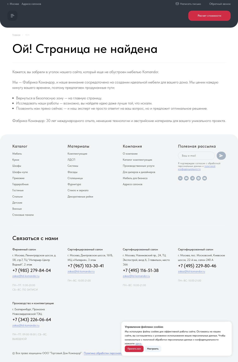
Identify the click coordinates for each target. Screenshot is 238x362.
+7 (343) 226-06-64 (31, 319)
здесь (138, 343)
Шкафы (16, 165)
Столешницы (75, 178)
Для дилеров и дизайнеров (139, 172)
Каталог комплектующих (137, 159)
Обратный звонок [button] (220, 4)
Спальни (17, 196)
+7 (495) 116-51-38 (141, 270)
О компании (130, 153)
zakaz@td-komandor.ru (25, 276)
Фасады (72, 172)
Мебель (17, 153)
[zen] (198, 178)
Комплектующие (77, 153)
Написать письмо (190, 4)
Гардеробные (20, 184)
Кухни (15, 159)
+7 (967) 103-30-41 (86, 265)
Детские (17, 202)
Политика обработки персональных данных (110, 353)
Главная (16, 35)
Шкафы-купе (20, 172)
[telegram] (192, 178)
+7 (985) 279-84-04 (31, 270)
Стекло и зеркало (78, 190)
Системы (73, 165)
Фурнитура (74, 184)
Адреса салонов (31, 4)
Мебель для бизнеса (135, 178)
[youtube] (186, 178)
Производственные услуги (138, 165)
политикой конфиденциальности (196, 167)
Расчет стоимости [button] (209, 15)
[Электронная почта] (204, 178)
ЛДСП (71, 159)
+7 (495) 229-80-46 (197, 265)
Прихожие (18, 178)
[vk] (180, 178)
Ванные (17, 208)
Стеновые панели (23, 214)
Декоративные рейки (80, 196)
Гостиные (18, 190)
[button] (12, 16)
